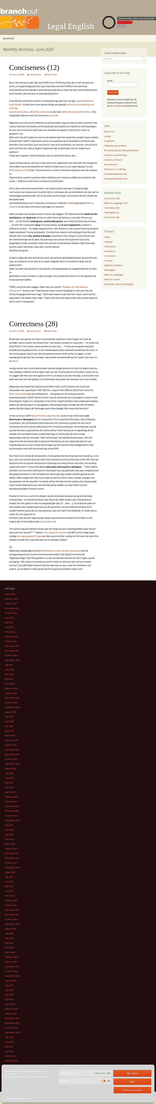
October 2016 (11, 919)
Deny (132, 1081)
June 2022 (9, 617)
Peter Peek (52, 74)
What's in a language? (114, 274)
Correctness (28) (33, 324)
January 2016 (11, 961)
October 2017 (11, 862)
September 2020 (12, 707)
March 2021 (10, 683)
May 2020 (9, 726)
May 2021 (9, 674)
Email (110, 80)
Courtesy (108, 260)
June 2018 (9, 829)
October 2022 (11, 613)
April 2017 (9, 891)
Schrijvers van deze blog (115, 155)
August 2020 (10, 712)
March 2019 (10, 792)
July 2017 (9, 877)
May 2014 (9, 1046)
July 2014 (9, 1037)
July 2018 (9, 825)
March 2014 (10, 1056)
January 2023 (11, 603)
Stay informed (110, 164)
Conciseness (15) (112, 198)
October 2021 (11, 655)
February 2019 (11, 796)
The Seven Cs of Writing (115, 169)
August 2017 (10, 872)
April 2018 (9, 839)
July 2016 (9, 933)
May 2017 (9, 886)
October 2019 (11, 759)
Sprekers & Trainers (113, 159)
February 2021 (11, 688)
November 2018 (12, 811)
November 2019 (12, 754)
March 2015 (10, 1004)
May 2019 (9, 782)
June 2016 (9, 938)
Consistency (109, 251)
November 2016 (12, 914)
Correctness (35, 331)
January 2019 (11, 801)
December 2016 (12, 909)
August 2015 (10, 980)
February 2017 (11, 900)
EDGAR (71, 202)
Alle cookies (132, 1073)
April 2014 (9, 1051)
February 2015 (11, 1008)
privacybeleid (117, 105)
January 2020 (11, 745)
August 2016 (10, 928)
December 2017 (12, 853)
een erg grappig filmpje (29, 536)
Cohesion (108, 241)
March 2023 (10, 594)
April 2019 (9, 787)
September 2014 (12, 1032)
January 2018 (11, 848)
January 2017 (11, 905)
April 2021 (9, 679)
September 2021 (12, 660)
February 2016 (11, 957)
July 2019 (9, 773)
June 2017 (9, 881)
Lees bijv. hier (48, 521)
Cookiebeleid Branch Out (115, 174)
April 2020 (9, 730)
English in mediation (113, 265)
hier (96, 357)
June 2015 (9, 990)
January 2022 (11, 641)
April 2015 (9, 999)
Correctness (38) (111, 217)
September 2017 (12, 867)
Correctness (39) (111, 207)
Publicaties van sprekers (115, 145)
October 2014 (11, 1027)
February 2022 (11, 636)
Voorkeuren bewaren (132, 1090)
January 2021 (11, 693)
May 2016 (9, 942)
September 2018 (12, 820)
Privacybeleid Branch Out (16, 1098)
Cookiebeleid (31, 1077)
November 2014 (12, 1023)
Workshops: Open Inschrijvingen (118, 284)
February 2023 (11, 598)
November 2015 (12, 966)
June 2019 (9, 778)
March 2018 (10, 844)
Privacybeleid (43, 1077)
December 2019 (12, 749)
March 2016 (10, 952)
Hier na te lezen (18, 393)
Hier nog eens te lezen (55, 532)
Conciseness (35, 74)
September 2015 (12, 975)
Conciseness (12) (34, 67)
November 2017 (12, 858)
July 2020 (9, 716)
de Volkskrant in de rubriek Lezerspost (60, 550)
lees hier (53, 115)
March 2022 (10, 631)
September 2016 (12, 924)
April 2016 (9, 947)
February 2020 (11, 740)
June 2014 (9, 1041)
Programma (109, 141)
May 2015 (9, 994)
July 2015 (9, 985)
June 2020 (9, 721)
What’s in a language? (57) (115, 203)
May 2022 (9, 622)
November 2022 (12, 608)
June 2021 (9, 669)
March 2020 (10, 735)
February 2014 (11, 1060)
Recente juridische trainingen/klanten (121, 150)
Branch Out (8, 38)
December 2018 (12, 806)
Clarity (107, 237)
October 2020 (11, 702)
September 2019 (12, 763)
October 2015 (11, 971)
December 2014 (12, 1018)
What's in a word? (112, 279)
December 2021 (12, 646)
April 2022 (9, 627)
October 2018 (11, 815)
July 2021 (9, 664)
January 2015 (11, 1013)
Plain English (109, 270)
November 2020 (12, 697)
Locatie (107, 136)
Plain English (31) (111, 212)
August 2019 (10, 768)
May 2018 (9, 834)
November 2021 (12, 650)
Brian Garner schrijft (19, 170)
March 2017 (10, 895)
